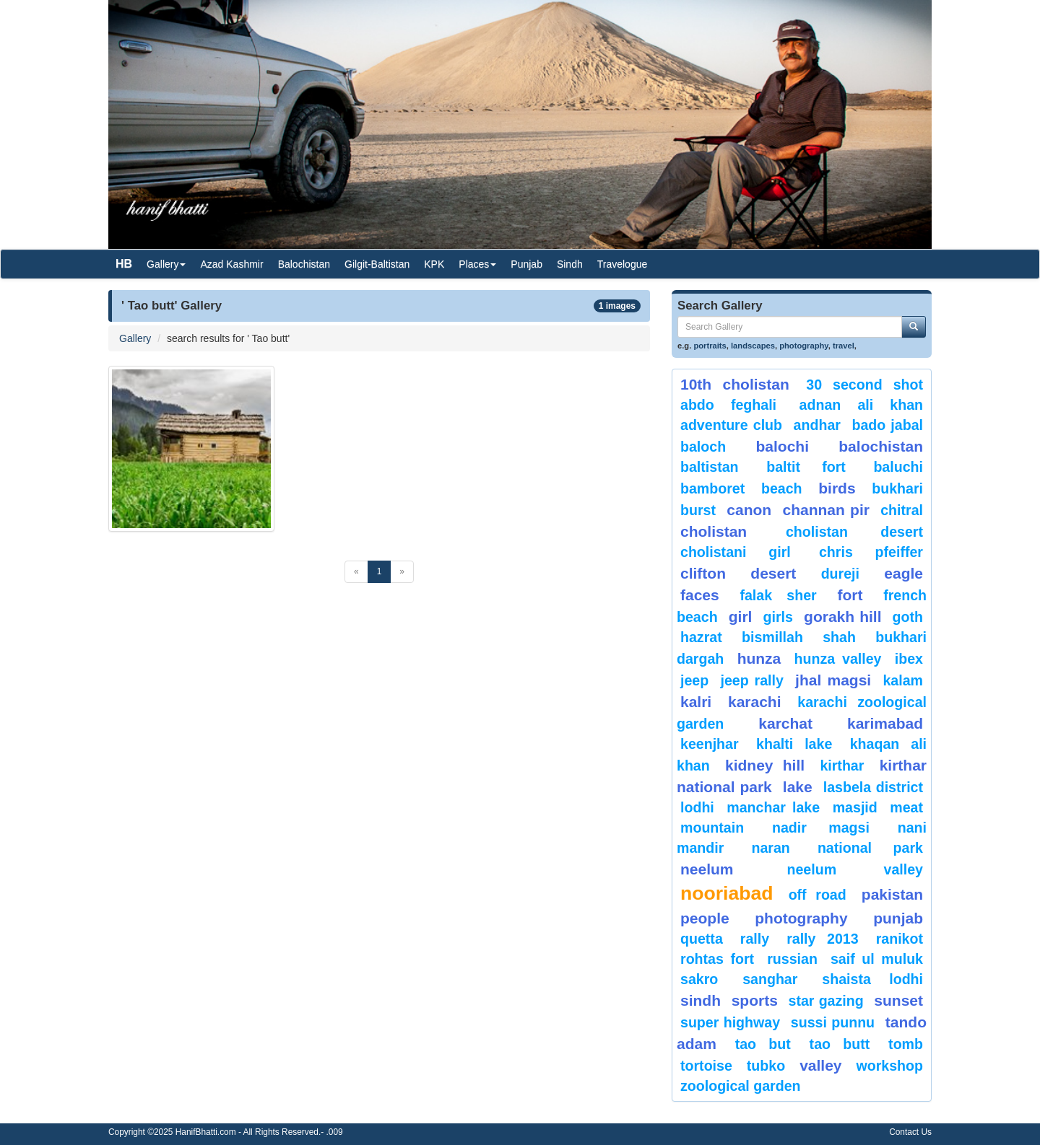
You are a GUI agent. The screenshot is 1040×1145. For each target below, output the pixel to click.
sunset (898, 1000)
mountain (712, 827)
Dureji (840, 574)
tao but (763, 1044)
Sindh (570, 264)
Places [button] (477, 264)
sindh (700, 1000)
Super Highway (730, 1022)
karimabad (885, 723)
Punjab (526, 264)
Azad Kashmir (231, 264)
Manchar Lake (773, 807)
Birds (836, 488)
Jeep (694, 680)
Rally (754, 939)
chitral (901, 510)
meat (906, 807)
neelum (707, 869)
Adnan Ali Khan (861, 405)
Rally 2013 (822, 939)
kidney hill (765, 765)
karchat (785, 723)
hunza (759, 658)
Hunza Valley (838, 659)
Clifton (703, 573)
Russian (792, 959)
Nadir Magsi (821, 827)
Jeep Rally (751, 680)
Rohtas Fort (717, 959)
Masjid (855, 807)
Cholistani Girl (735, 552)
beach (781, 488)
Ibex (909, 659)
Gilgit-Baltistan (377, 264)
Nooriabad (727, 893)
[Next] (402, 572)
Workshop (889, 1066)
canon (749, 509)
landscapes (753, 345)
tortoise (706, 1066)
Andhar (817, 425)
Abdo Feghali (728, 405)
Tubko (766, 1066)
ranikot (899, 939)
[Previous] (356, 572)
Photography (801, 918)
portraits (709, 345)
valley (820, 1065)
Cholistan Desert (854, 532)
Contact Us (910, 1132)
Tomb (905, 1044)
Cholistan (713, 531)
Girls (778, 617)
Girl (741, 616)
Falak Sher (778, 595)
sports (755, 1000)
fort (849, 595)
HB (124, 264)
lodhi (697, 807)
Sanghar (769, 979)
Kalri (695, 701)
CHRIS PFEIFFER (871, 552)
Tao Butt (840, 1044)
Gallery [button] (166, 264)
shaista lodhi (872, 979)
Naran (770, 848)
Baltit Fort (806, 467)
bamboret (712, 488)
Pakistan (892, 894)
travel (843, 345)
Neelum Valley (854, 869)
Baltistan (709, 467)
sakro (699, 979)
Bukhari (897, 488)
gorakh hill (842, 616)
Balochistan (304, 264)
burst (698, 510)
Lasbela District (873, 787)
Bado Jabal (887, 425)
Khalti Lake (794, 744)
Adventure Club (731, 425)
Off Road (817, 895)
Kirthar (842, 765)
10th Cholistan (734, 384)
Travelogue (622, 264)
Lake (797, 786)
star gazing (826, 1001)
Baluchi (898, 467)
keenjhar (709, 744)
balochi (782, 446)
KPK (434, 264)
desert (773, 573)
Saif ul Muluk (877, 959)
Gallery (135, 338)
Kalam (903, 680)
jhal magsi (833, 680)
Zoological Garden (740, 1086)
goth (908, 617)
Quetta (701, 939)
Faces (699, 595)
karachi (754, 701)
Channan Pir (825, 509)
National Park (870, 848)
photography (803, 345)
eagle (903, 573)
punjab (898, 918)
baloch (703, 447)
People (704, 918)
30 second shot (864, 384)
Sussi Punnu (833, 1022)
